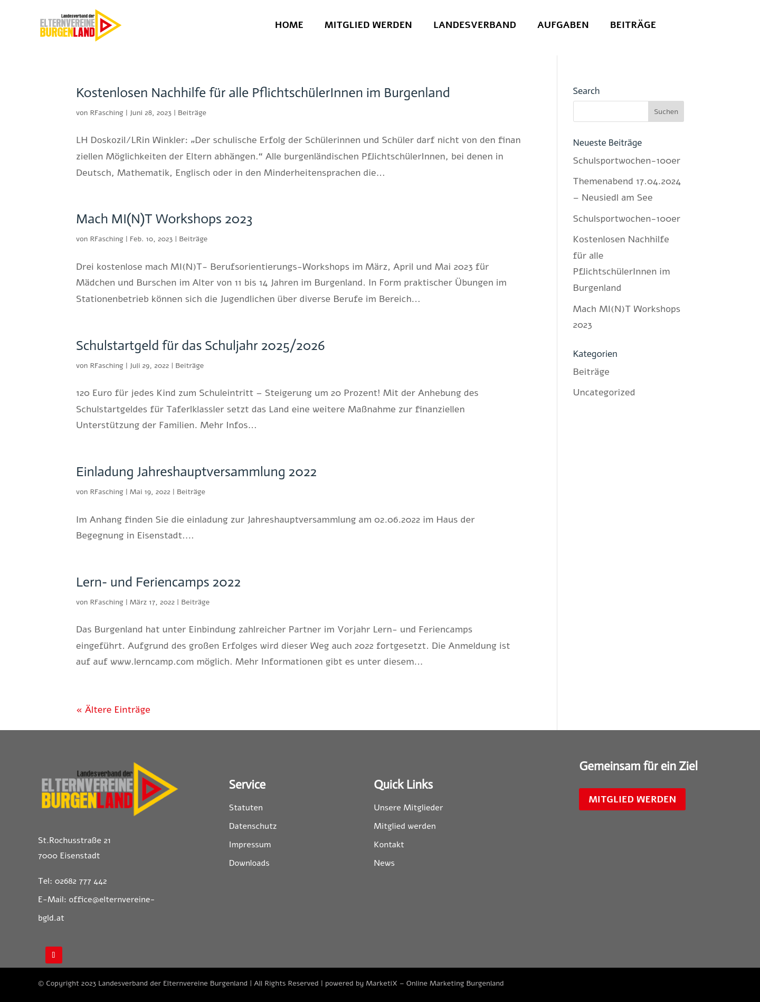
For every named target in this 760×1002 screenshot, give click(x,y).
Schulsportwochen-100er (627, 160)
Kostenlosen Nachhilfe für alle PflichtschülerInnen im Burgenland (263, 92)
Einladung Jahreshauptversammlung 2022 (196, 472)
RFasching (106, 113)
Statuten (246, 808)
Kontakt (389, 844)
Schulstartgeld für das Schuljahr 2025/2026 (200, 345)
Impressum (250, 844)
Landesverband (474, 26)
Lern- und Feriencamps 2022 (158, 582)
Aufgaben (563, 26)
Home (289, 26)
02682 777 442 (81, 881)
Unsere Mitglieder (408, 808)
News (384, 863)
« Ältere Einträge (113, 709)
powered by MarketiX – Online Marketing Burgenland (414, 983)
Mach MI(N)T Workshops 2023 (164, 219)
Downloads (249, 863)
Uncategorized (604, 392)
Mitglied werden (368, 26)
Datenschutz (253, 826)
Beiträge (633, 26)
